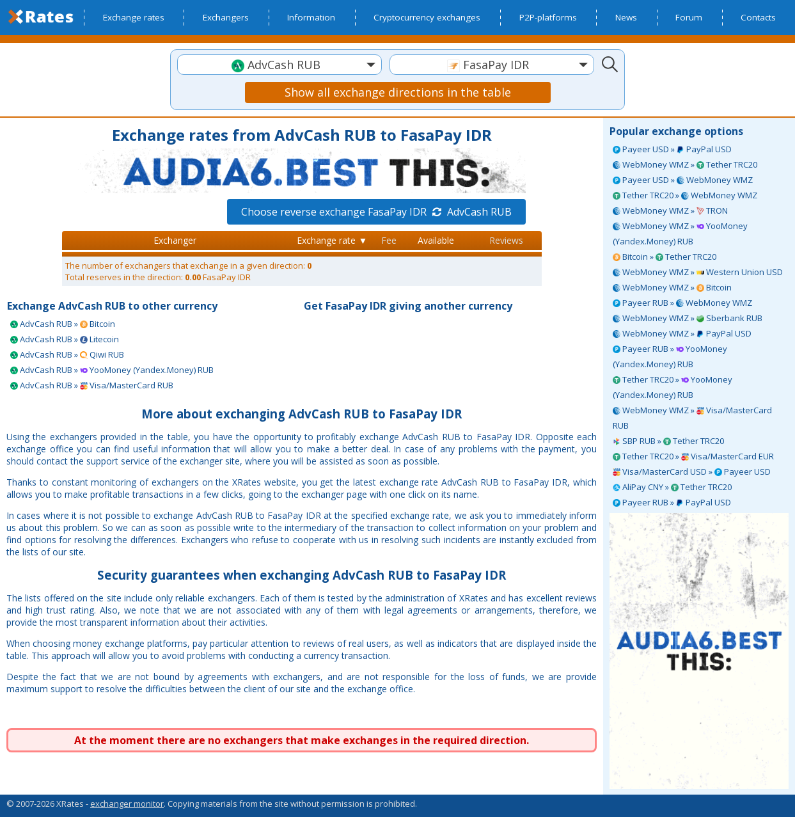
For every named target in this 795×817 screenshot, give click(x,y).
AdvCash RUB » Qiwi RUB (67, 354)
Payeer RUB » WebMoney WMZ (682, 302)
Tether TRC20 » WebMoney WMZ (685, 195)
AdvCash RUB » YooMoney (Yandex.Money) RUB (112, 370)
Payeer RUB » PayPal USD (672, 502)
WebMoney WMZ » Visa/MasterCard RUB (692, 417)
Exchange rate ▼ (332, 240)
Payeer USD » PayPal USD (672, 149)
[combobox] (279, 64)
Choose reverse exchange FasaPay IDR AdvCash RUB (376, 212)
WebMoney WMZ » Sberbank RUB (687, 318)
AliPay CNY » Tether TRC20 (672, 487)
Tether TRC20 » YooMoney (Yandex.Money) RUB (672, 387)
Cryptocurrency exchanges (427, 17)
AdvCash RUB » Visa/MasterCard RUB (91, 385)
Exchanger (174, 240)
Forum (688, 17)
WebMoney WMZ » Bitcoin (672, 287)
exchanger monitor (127, 803)
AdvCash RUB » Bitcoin (62, 323)
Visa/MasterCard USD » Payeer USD (692, 471)
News (626, 17)
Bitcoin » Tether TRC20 (664, 256)
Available (436, 240)
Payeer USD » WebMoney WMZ (683, 180)
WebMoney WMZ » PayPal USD (682, 333)
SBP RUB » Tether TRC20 (668, 441)
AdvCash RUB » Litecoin (64, 339)
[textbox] (279, 65)
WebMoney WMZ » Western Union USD (698, 272)
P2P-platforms (548, 17)
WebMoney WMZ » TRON (670, 210)
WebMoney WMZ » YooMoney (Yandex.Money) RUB (680, 233)
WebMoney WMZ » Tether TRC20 (685, 164)
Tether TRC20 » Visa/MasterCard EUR (693, 456)
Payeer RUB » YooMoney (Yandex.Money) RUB (670, 356)
